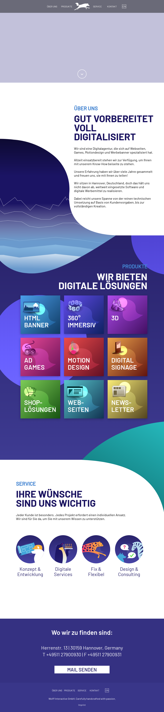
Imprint (82, 705)
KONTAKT (112, 6)
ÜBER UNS (52, 6)
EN (124, 6)
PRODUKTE (66, 6)
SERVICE (97, 6)
